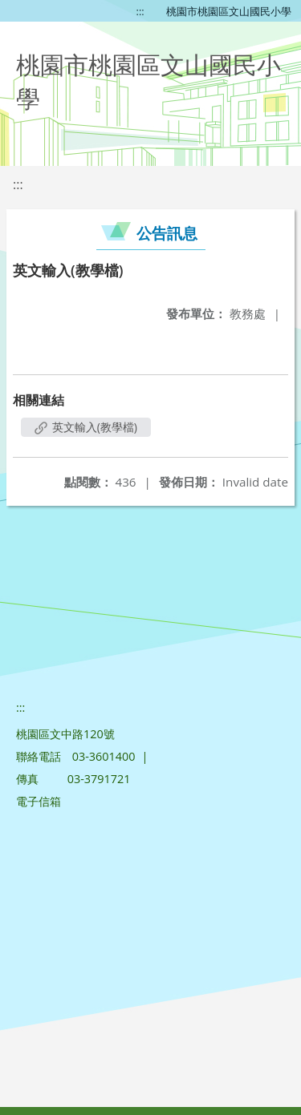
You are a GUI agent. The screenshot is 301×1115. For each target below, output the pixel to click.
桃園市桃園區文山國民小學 (228, 11)
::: (140, 11)
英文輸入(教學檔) (86, 426)
